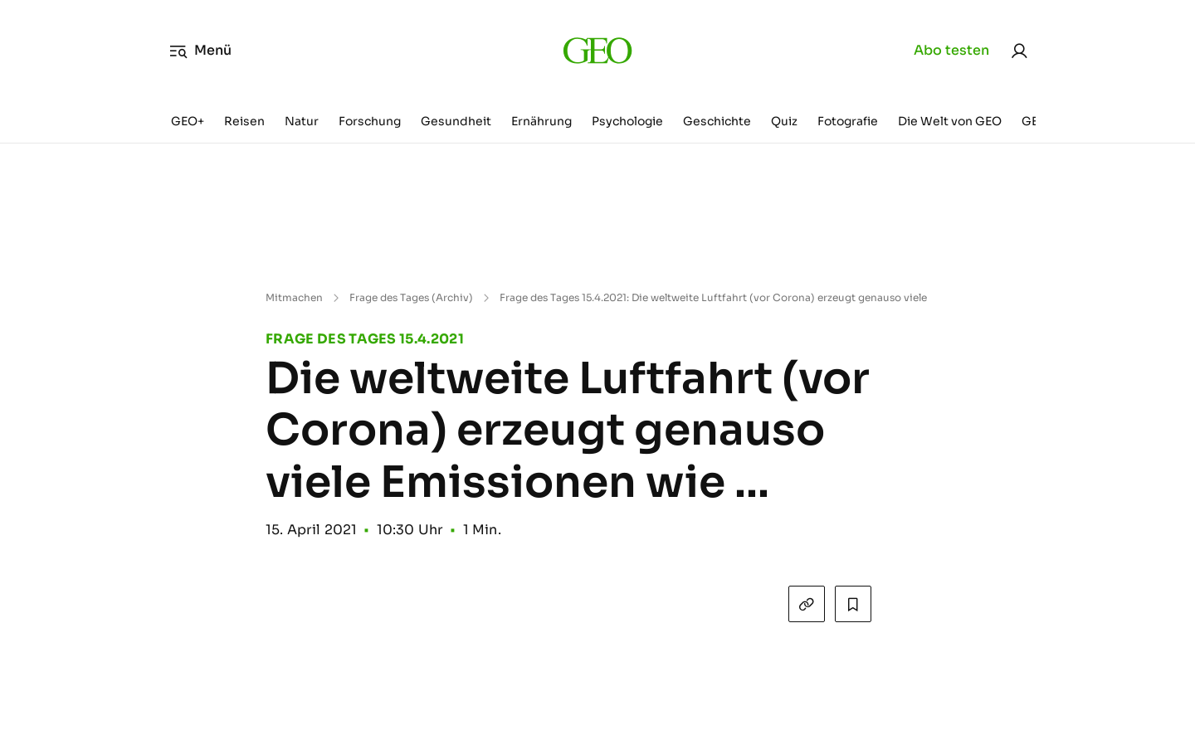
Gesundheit (456, 121)
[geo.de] (597, 50)
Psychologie (627, 121)
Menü (200, 50)
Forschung (370, 121)
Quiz (784, 121)
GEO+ (187, 121)
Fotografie (847, 121)
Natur (302, 121)
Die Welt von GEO (950, 121)
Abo (951, 50)
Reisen (244, 121)
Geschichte (717, 121)
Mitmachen (294, 297)
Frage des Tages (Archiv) (411, 297)
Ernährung (541, 121)
